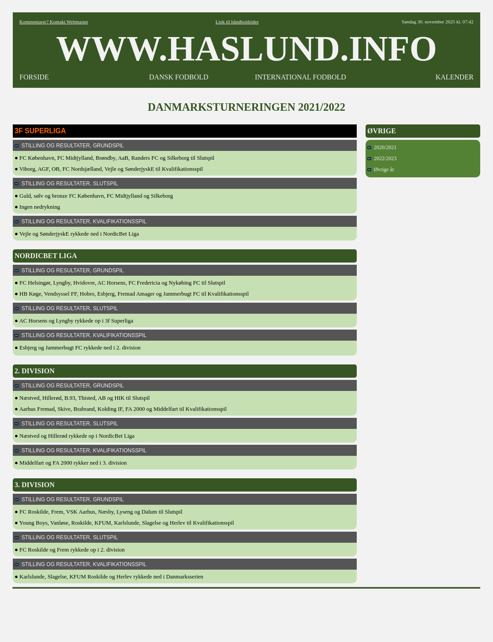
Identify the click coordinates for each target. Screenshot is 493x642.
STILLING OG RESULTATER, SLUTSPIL (66, 183)
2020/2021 (381, 147)
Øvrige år (380, 169)
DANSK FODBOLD (179, 77)
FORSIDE (34, 77)
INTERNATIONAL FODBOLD (300, 77)
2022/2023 (381, 158)
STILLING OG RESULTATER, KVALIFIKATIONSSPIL (80, 221)
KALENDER (455, 77)
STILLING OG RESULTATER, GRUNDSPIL (69, 146)
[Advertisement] (246, 612)
